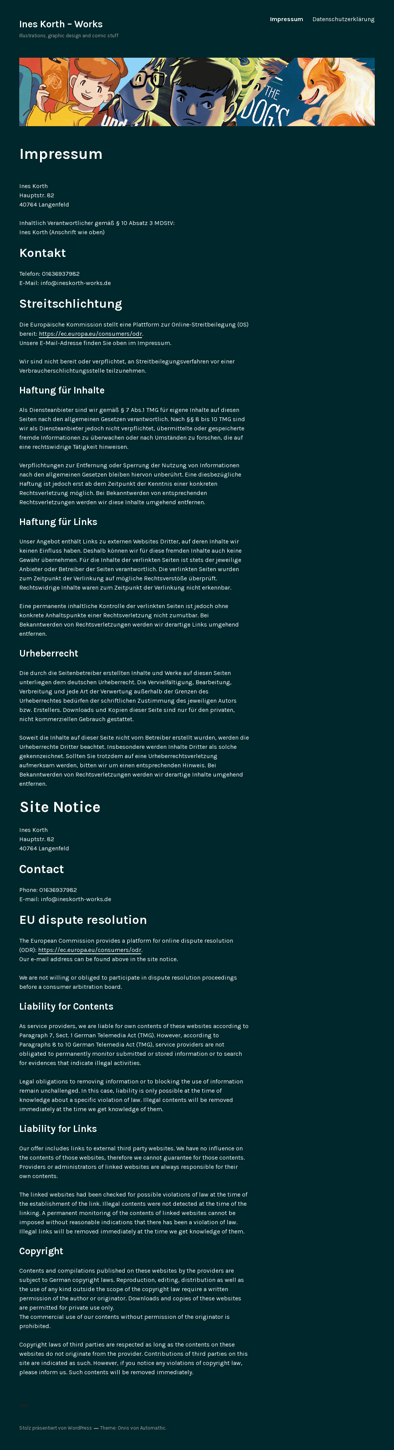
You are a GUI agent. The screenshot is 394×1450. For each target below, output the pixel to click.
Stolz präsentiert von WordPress (55, 1428)
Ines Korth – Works (61, 24)
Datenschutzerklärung (343, 19)
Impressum (286, 19)
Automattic (152, 1428)
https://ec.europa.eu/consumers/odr (90, 333)
